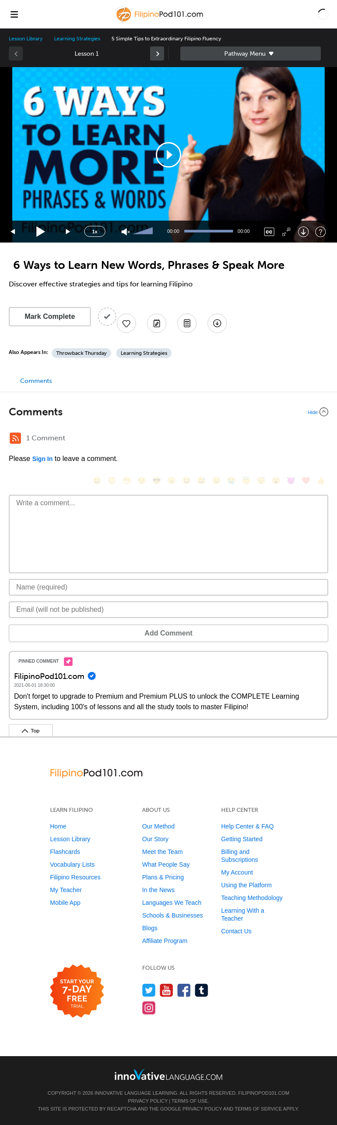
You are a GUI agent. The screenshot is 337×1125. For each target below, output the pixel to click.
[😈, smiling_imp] (290, 480)
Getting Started (241, 839)
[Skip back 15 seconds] (13, 231)
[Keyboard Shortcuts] (320, 231)
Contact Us (236, 931)
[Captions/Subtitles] (269, 231)
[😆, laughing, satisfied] (186, 480)
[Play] (41, 231)
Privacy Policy (148, 1101)
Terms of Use (190, 1101)
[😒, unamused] (141, 480)
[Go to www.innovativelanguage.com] (168, 1074)
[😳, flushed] (111, 480)
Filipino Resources (75, 877)
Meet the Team (162, 851)
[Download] (303, 231)
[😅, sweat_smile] (201, 480)
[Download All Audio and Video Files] (217, 323)
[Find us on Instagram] (149, 1007)
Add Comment (168, 633)
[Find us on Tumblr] (201, 990)
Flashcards (65, 851)
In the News (158, 889)
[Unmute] (125, 231)
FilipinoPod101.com (264, 1093)
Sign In (42, 458)
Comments (36, 381)
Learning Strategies (77, 39)
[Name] (168, 587)
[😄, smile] (97, 480)
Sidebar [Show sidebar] (250, 53)
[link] (157, 53)
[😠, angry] (171, 480)
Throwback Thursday (81, 353)
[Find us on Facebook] (184, 990)
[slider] (144, 232)
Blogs (150, 928)
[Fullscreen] (286, 231)
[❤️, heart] (305, 480)
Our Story (155, 839)
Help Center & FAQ (247, 826)
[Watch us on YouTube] (166, 990)
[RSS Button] (15, 438)
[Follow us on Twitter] (149, 990)
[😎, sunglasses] (156, 480)
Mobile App (65, 902)
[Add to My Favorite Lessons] (126, 323)
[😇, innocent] (246, 480)
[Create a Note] (156, 323)
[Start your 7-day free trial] (77, 991)
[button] (323, 14)
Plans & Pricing (163, 877)
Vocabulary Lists (72, 864)
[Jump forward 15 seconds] (68, 231)
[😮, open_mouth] (276, 480)
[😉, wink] (216, 480)
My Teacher (66, 889)
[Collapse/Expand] (168, 412)
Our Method (158, 826)
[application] (168, 155)
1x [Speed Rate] (94, 231)
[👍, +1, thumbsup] (320, 480)
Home (58, 826)
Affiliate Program (164, 940)
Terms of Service (258, 1108)
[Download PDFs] (187, 323)
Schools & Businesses (172, 915)
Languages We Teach (171, 902)
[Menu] (14, 14)
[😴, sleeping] (261, 480)
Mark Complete (50, 316)
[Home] (161, 20)
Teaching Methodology (252, 897)
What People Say (166, 864)
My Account (237, 872)
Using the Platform (246, 885)
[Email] (168, 609)
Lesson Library (26, 39)
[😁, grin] (126, 480)
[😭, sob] (231, 480)
